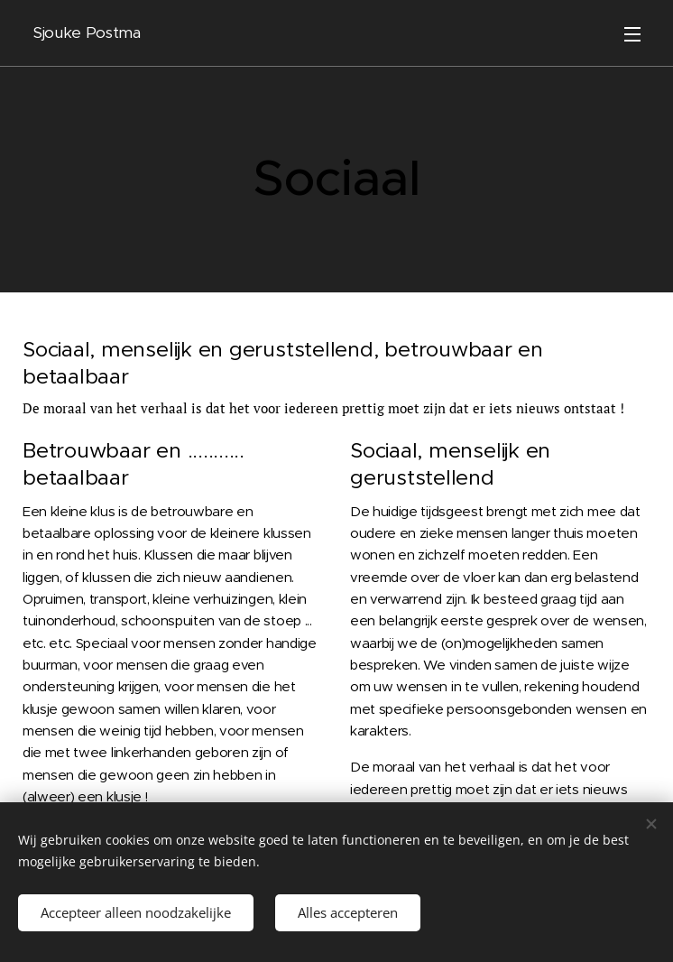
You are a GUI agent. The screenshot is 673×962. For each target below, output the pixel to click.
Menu (632, 34)
